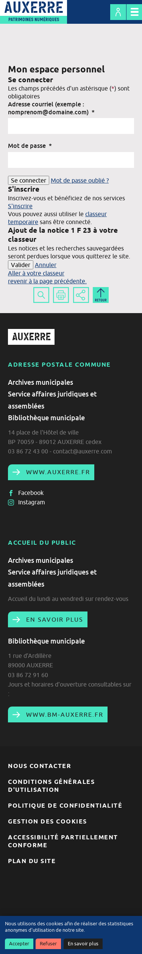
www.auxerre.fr (57, 472)
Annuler (45, 264)
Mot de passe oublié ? (80, 180)
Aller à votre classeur (36, 273)
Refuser (48, 943)
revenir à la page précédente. (47, 281)
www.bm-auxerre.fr (63, 714)
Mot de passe (30, 145)
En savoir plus (83, 943)
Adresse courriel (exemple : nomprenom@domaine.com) (51, 108)
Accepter (19, 943)
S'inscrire (20, 206)
